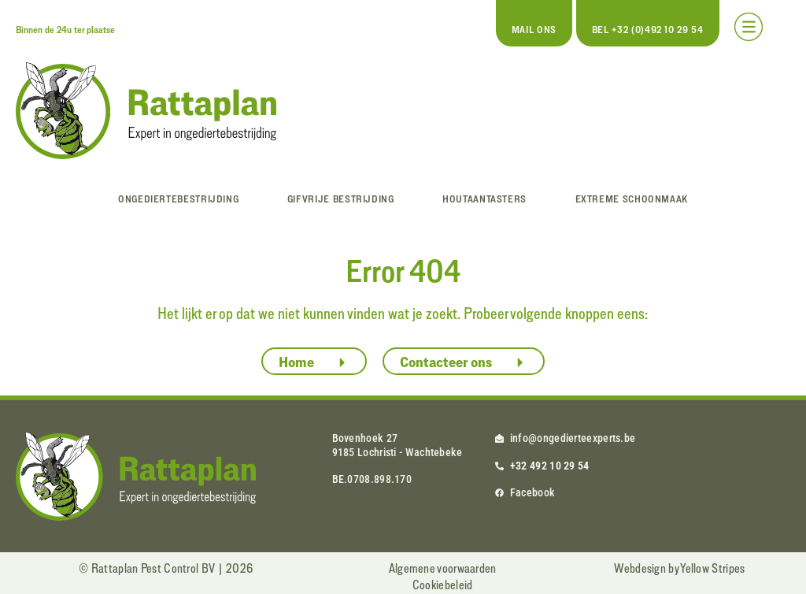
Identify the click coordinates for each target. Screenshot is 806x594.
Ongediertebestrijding (178, 198)
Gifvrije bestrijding (340, 198)
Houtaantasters (484, 198)
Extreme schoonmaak (632, 198)
